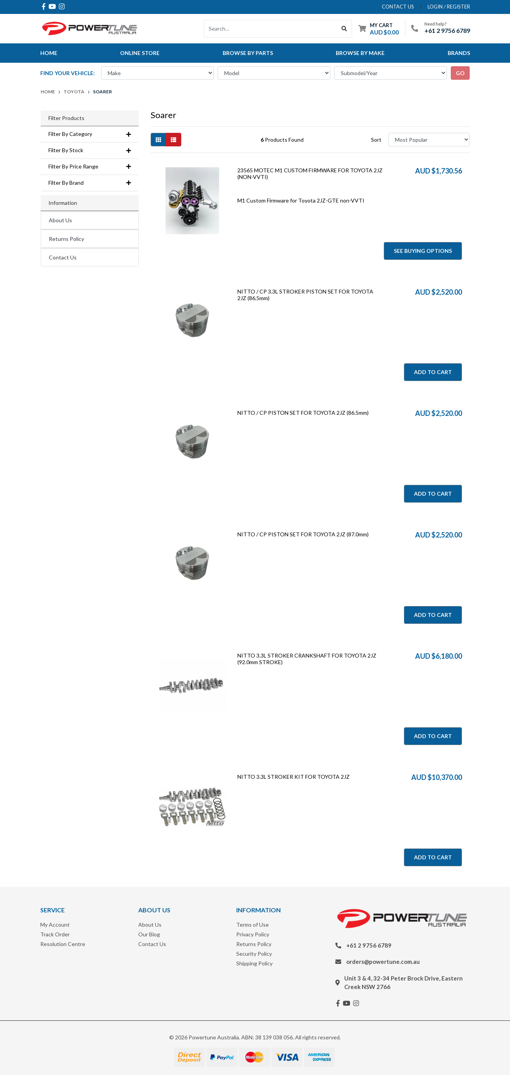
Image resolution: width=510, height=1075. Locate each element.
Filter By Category (89, 134)
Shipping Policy (254, 963)
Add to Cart (433, 372)
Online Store (140, 53)
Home (48, 53)
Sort (376, 139)
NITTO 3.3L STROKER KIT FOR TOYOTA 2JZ (293, 776)
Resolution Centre (62, 944)
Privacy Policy (252, 934)
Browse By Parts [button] (248, 53)
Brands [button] (459, 53)
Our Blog (149, 934)
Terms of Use (252, 924)
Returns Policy (66, 238)
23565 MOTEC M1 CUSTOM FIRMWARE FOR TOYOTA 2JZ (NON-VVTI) (310, 173)
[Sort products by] (429, 139)
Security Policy (254, 953)
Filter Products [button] (66, 118)
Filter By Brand (89, 183)
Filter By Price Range (89, 166)
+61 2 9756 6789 (447, 30)
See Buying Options (423, 250)
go (460, 73)
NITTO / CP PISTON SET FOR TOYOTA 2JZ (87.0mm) (303, 534)
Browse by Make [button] (360, 53)
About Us (60, 220)
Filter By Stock (89, 150)
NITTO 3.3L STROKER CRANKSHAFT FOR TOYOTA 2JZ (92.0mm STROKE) (306, 658)
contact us (398, 6)
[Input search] (270, 29)
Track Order (55, 934)
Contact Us (63, 257)
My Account (55, 924)
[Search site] (344, 29)
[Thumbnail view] (158, 139)
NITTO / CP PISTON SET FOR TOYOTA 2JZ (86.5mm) (303, 412)
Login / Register (449, 6)
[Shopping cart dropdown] (378, 28)
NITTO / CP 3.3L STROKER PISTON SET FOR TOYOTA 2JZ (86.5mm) (305, 294)
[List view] (173, 139)
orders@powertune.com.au (383, 961)
